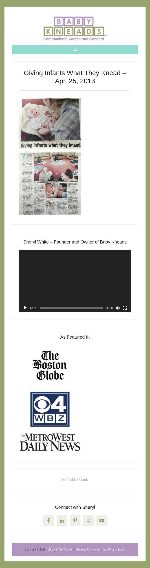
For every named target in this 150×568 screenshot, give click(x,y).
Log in (122, 549)
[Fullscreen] (125, 308)
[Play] (25, 308)
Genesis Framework (88, 549)
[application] (74, 281)
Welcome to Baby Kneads (74, 28)
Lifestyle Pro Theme (60, 549)
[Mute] (117, 308)
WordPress (109, 549)
